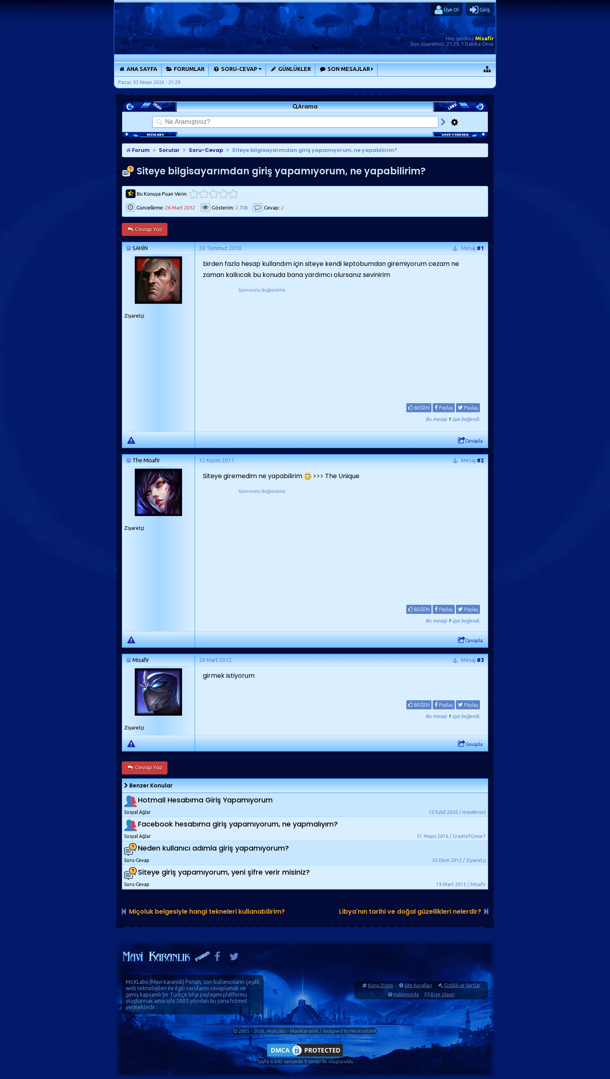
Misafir (484, 38)
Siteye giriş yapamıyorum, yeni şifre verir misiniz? (224, 872)
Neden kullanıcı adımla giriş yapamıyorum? (213, 848)
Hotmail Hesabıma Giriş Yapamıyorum (205, 800)
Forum (138, 150)
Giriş (480, 10)
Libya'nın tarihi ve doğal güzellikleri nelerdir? (410, 911)
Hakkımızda (406, 994)
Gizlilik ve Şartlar (462, 985)
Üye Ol (447, 10)
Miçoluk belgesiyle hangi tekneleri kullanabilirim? (207, 911)
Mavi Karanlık (167, 982)
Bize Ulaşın (443, 994)
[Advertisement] (262, 343)
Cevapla (470, 441)
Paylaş (444, 407)
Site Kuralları (418, 985)
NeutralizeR (363, 1031)
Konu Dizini (380, 985)
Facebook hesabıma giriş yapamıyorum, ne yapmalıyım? (238, 824)
